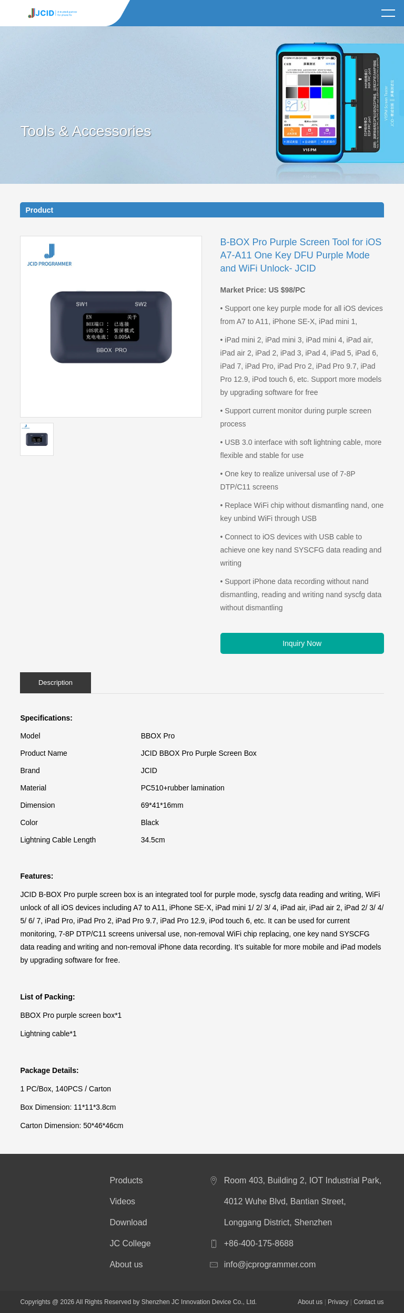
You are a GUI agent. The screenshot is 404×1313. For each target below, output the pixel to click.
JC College (129, 1243)
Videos (122, 1201)
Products (126, 1180)
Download (128, 1222)
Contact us (368, 1302)
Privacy (338, 1302)
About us (126, 1264)
